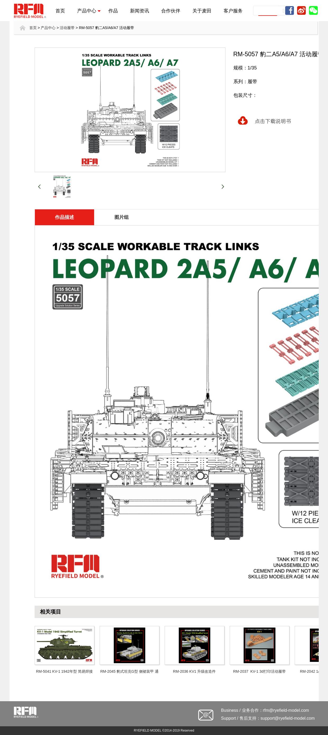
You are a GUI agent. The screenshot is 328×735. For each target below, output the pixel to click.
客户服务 (233, 10)
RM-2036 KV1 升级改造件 (194, 671)
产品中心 (89, 10)
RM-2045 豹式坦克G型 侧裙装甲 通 (129, 671)
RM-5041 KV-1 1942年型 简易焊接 (64, 671)
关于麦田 (201, 10)
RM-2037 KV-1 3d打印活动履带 (259, 671)
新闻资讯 (139, 10)
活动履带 (67, 28)
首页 (60, 10)
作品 (113, 10)
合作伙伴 (170, 10)
